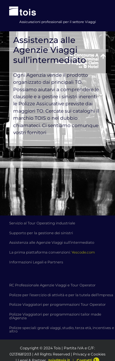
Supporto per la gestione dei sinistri (41, 233)
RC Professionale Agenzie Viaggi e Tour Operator (52, 285)
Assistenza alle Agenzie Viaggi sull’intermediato (51, 242)
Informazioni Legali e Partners (36, 262)
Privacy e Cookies (89, 354)
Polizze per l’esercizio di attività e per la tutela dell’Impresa (61, 295)
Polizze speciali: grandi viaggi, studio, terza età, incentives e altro (61, 330)
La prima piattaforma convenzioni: (52, 252)
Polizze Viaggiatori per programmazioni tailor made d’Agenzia (55, 316)
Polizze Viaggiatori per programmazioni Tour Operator (57, 304)
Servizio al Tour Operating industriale (42, 223)
